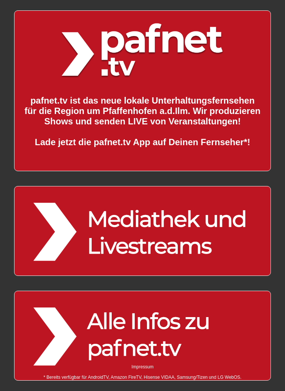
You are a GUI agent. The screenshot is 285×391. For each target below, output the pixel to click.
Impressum (142, 366)
